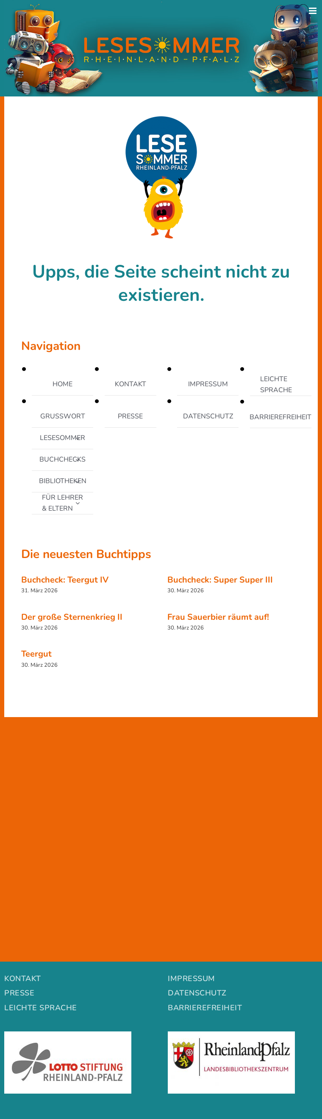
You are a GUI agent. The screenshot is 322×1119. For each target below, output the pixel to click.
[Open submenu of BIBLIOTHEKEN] (77, 481)
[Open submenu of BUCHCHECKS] (77, 459)
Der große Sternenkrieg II (71, 617)
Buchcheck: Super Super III (220, 580)
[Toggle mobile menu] (313, 10)
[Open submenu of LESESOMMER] (77, 438)
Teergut (36, 654)
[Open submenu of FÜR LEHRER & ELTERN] (77, 503)
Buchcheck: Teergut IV (64, 580)
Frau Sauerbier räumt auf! (218, 617)
